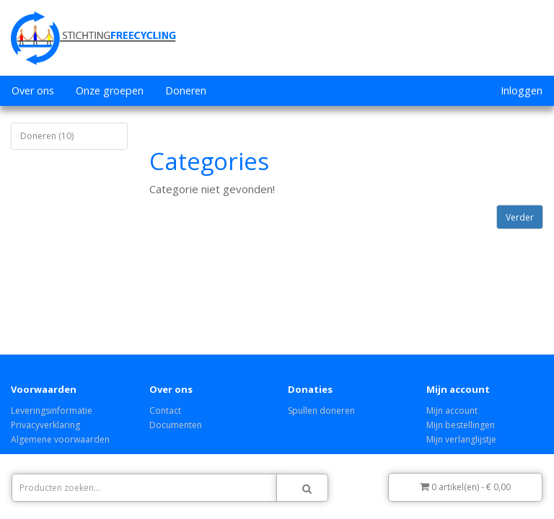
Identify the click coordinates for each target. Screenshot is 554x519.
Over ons (33, 90)
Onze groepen (110, 90)
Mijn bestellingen (460, 425)
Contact (165, 410)
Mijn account (452, 410)
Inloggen (521, 90)
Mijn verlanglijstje (461, 439)
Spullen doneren (321, 410)
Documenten (175, 425)
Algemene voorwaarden (60, 439)
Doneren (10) (47, 136)
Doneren (185, 90)
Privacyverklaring (45, 425)
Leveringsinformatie (51, 410)
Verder (520, 217)
